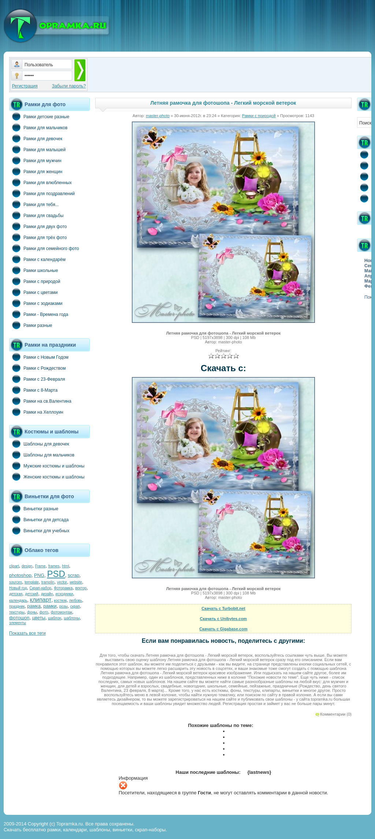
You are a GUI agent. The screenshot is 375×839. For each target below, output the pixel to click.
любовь (75, 601)
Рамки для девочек (35, 138)
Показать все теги (27, 633)
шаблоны (71, 618)
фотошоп (19, 617)
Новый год (18, 588)
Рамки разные (30, 325)
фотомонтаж (61, 612)
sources (15, 582)
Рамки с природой (34, 281)
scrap (73, 575)
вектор (81, 588)
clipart (14, 566)
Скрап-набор (40, 588)
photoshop (20, 575)
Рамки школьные (33, 270)
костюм (60, 601)
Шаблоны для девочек (39, 443)
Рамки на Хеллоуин (36, 411)
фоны (32, 612)
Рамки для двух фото (38, 226)
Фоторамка (63, 588)
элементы (17, 623)
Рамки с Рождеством (37, 367)
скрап (75, 606)
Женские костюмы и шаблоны (47, 476)
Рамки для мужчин (35, 160)
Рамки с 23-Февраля (37, 378)
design (27, 566)
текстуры (17, 612)
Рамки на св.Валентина (40, 400)
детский (31, 594)
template (31, 582)
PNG (39, 575)
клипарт (40, 600)
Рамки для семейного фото (44, 248)
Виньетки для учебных (39, 530)
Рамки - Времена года (38, 314)
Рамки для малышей (37, 149)
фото (44, 612)
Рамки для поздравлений (42, 193)
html (65, 566)
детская (15, 594)
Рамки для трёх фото (38, 237)
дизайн (47, 594)
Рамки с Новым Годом (38, 356)
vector (62, 582)
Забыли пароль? (69, 86)
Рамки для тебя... (34, 204)
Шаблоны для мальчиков (41, 454)
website (76, 582)
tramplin (48, 582)
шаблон (54, 618)
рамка (34, 606)
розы (63, 606)
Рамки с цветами (33, 292)
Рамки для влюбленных (40, 182)
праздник (17, 606)
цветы (38, 617)
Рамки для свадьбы (36, 215)
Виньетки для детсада (38, 519)
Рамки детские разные (39, 116)
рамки (49, 606)
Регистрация (25, 86)
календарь (18, 601)
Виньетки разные (33, 508)
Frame (40, 566)
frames (54, 566)
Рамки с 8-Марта (33, 389)
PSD (56, 574)
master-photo (158, 115)
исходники (64, 594)
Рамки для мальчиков (38, 127)
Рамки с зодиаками (35, 303)
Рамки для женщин (35, 171)
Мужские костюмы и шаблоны (47, 465)
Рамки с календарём (37, 259)
